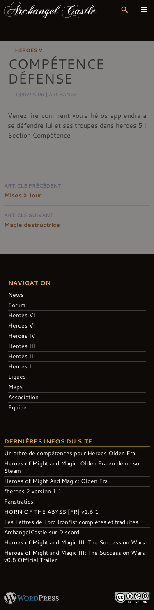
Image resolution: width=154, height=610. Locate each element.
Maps (15, 387)
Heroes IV (21, 335)
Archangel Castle (50, 9)
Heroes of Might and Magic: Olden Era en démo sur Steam (72, 466)
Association (23, 397)
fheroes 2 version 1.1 (33, 491)
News (16, 294)
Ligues (17, 376)
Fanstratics (18, 501)
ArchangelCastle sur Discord (41, 532)
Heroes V (28, 50)
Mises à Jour (77, 190)
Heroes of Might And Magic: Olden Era (56, 481)
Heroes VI (21, 315)
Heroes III (21, 346)
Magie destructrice (77, 219)
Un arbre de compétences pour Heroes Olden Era (69, 453)
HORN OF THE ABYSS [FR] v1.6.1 (51, 511)
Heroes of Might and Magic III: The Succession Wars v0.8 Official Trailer (74, 556)
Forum (16, 305)
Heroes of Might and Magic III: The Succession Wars (74, 542)
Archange (63, 94)
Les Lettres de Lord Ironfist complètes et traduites (71, 522)
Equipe (17, 407)
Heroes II (20, 356)
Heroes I (19, 366)
